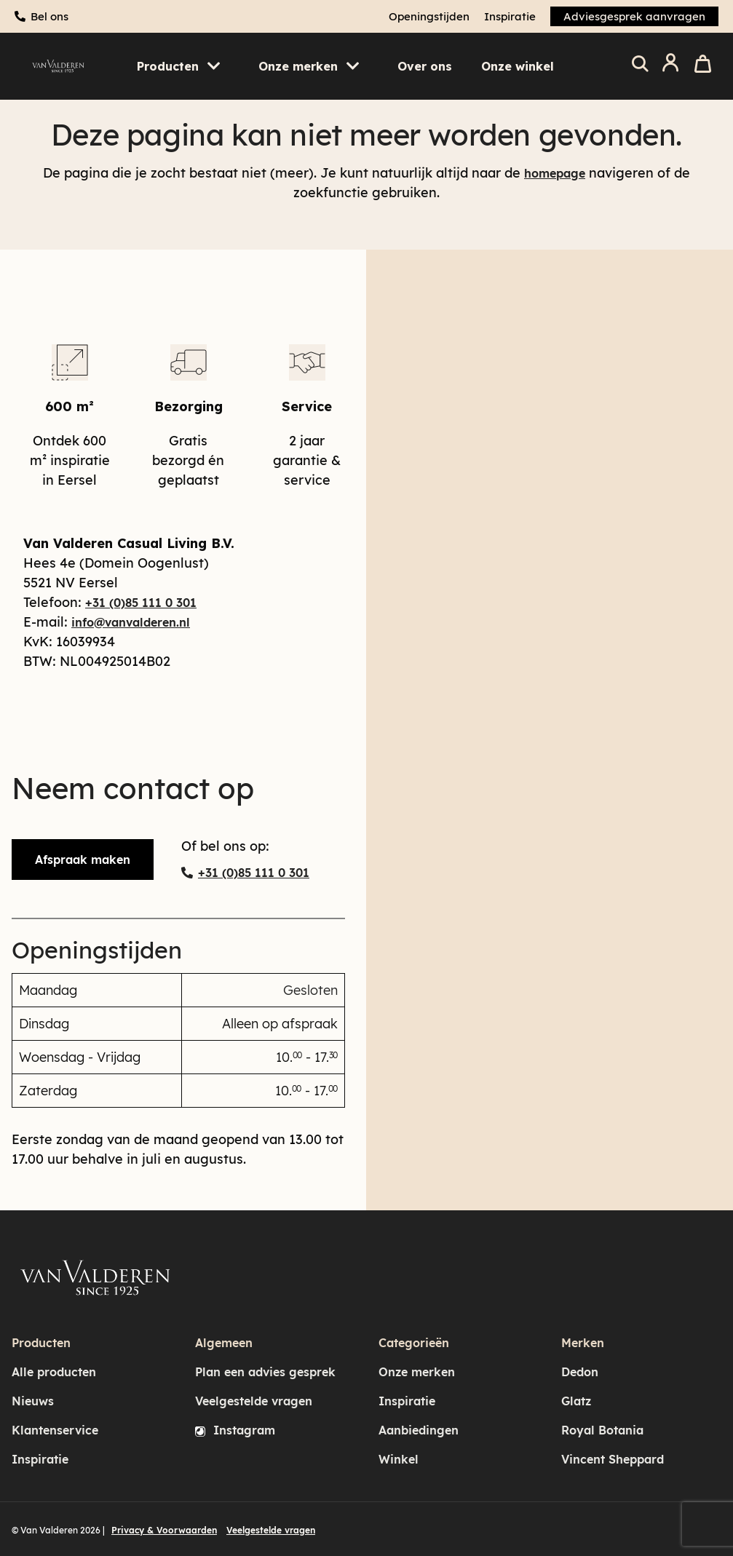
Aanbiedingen (419, 1430)
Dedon (579, 1372)
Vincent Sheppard (612, 1459)
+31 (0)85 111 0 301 (141, 602)
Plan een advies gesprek (265, 1372)
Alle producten (54, 1372)
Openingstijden (429, 16)
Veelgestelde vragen (253, 1401)
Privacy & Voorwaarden (164, 1530)
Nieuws (33, 1401)
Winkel (399, 1459)
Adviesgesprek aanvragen (634, 16)
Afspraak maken (82, 859)
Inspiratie (510, 16)
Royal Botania (602, 1430)
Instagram (235, 1430)
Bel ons (49, 16)
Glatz (576, 1401)
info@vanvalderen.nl (130, 622)
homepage (554, 173)
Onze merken (417, 1372)
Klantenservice (55, 1430)
